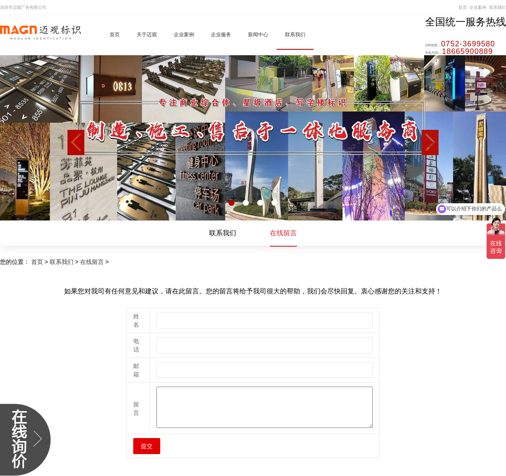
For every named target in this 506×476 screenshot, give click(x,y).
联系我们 (497, 7)
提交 (147, 446)
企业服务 (221, 35)
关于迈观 (147, 35)
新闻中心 (258, 35)
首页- (463, 7)
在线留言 (283, 233)
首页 (115, 35)
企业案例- (478, 7)
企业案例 (184, 35)
